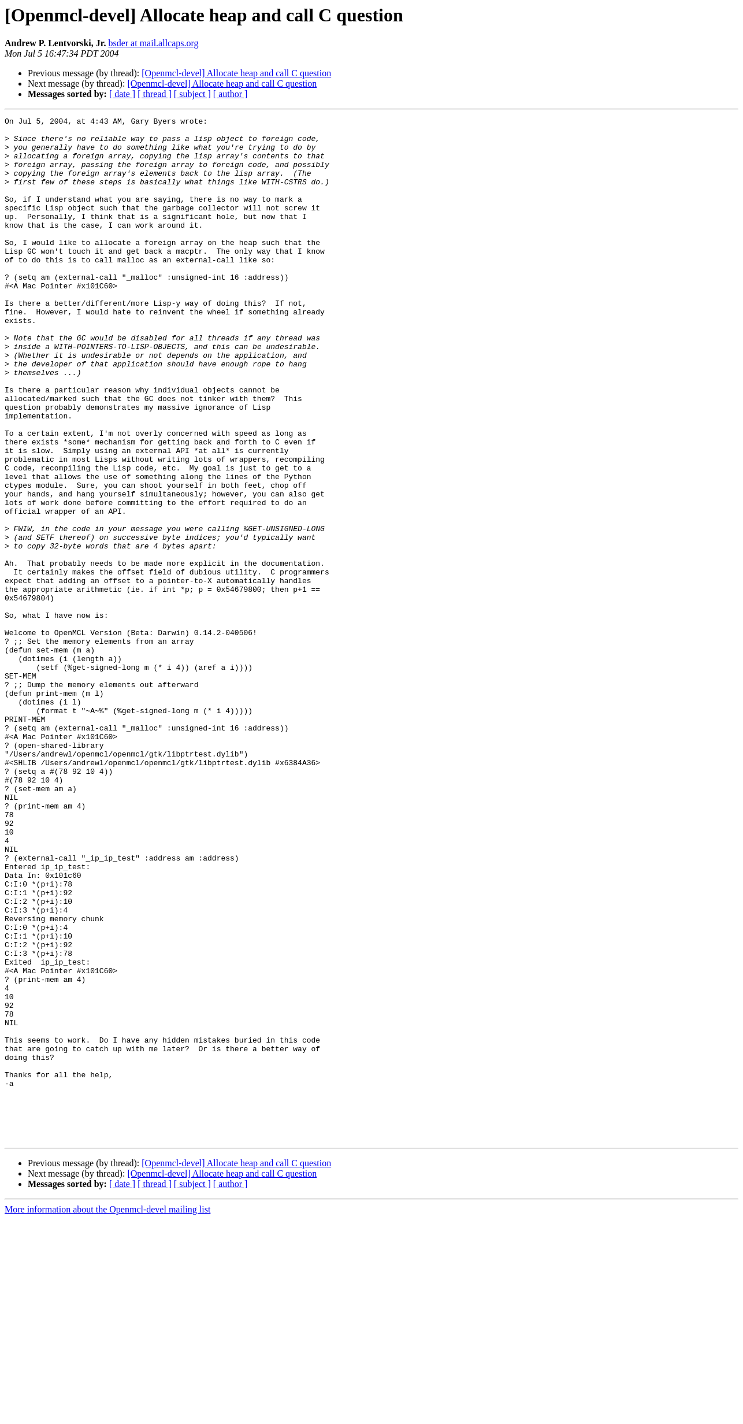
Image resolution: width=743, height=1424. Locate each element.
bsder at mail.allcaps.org (153, 43)
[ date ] (122, 94)
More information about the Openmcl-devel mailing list (107, 1414)
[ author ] (230, 94)
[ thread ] (155, 94)
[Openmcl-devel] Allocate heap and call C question (236, 73)
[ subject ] (192, 94)
